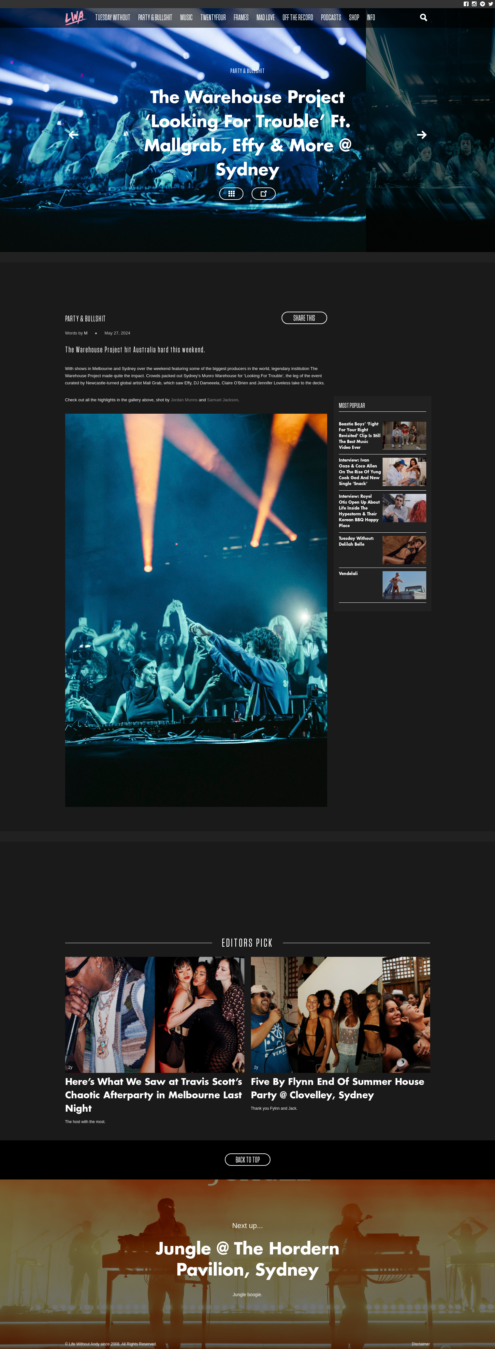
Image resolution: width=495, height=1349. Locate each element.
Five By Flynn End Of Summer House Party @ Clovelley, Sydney (337, 1089)
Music (186, 18)
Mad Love (265, 18)
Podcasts (331, 18)
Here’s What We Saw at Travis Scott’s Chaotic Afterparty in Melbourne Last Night (153, 1096)
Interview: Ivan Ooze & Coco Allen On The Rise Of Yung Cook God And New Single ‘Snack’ (360, 472)
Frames (241, 18)
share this (304, 318)
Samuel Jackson (222, 399)
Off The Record (298, 18)
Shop (354, 18)
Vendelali (348, 574)
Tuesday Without (112, 18)
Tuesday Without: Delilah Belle (356, 542)
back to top (248, 1160)
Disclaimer (421, 1344)
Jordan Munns (184, 399)
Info (371, 18)
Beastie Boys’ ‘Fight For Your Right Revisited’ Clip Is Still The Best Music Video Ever (360, 436)
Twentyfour (213, 18)
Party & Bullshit (155, 18)
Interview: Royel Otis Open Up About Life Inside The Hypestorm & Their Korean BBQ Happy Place (359, 511)
